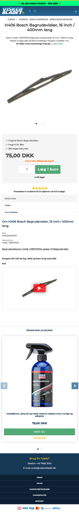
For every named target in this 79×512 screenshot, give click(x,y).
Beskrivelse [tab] (10, 198)
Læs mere (58, 44)
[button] (36, 123)
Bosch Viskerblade (39, 19)
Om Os (39, 483)
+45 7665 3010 (43, 463)
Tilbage (11, 19)
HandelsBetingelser (39, 489)
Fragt (39, 477)
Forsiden (23, 19)
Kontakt (39, 501)
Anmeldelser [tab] (11, 212)
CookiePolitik (39, 495)
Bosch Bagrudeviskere (61, 19)
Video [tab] (8, 205)
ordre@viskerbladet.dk (43, 468)
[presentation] (4, 385)
